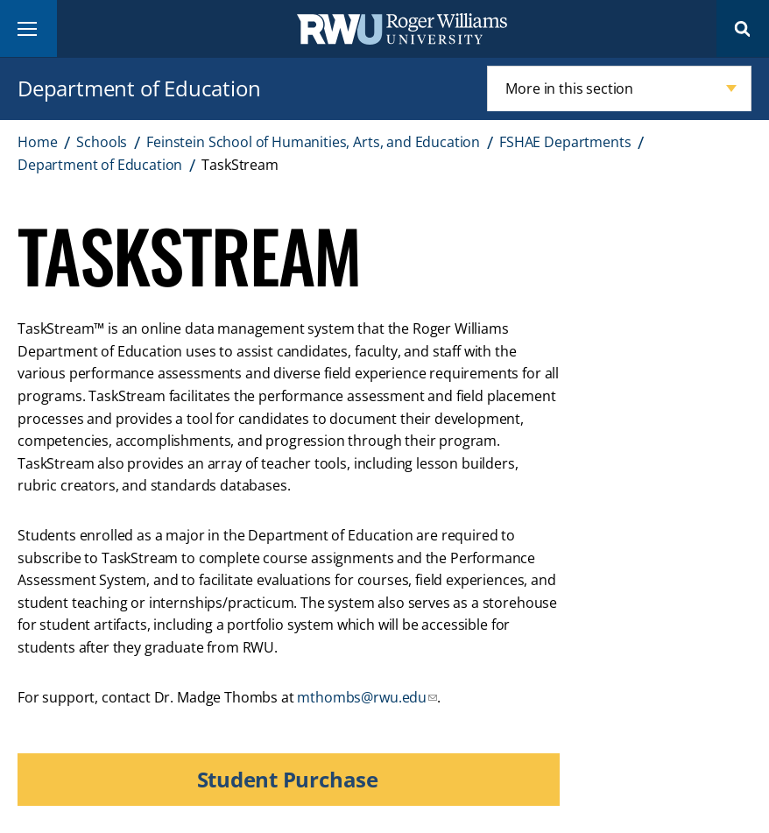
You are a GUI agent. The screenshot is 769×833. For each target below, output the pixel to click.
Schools (101, 142)
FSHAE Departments (565, 142)
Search (742, 28)
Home (37, 142)
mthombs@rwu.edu (362, 697)
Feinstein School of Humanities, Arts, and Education (313, 142)
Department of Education (139, 88)
